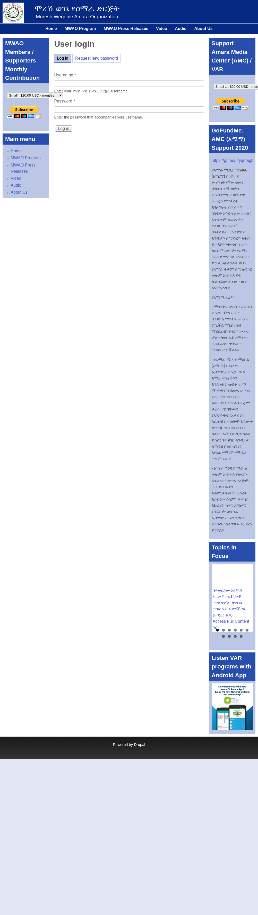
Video (161, 28)
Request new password (96, 58)
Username (65, 75)
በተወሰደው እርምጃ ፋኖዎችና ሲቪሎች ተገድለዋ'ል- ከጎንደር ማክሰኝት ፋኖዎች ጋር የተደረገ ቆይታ (229, 602)
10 (241, 636)
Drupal (139, 745)
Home (51, 28)
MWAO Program (80, 28)
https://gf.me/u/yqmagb (233, 160)
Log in (64, 57)
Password (64, 101)
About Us (203, 28)
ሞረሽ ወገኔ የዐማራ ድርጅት (77, 8)
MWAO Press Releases (126, 28)
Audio (180, 28)
